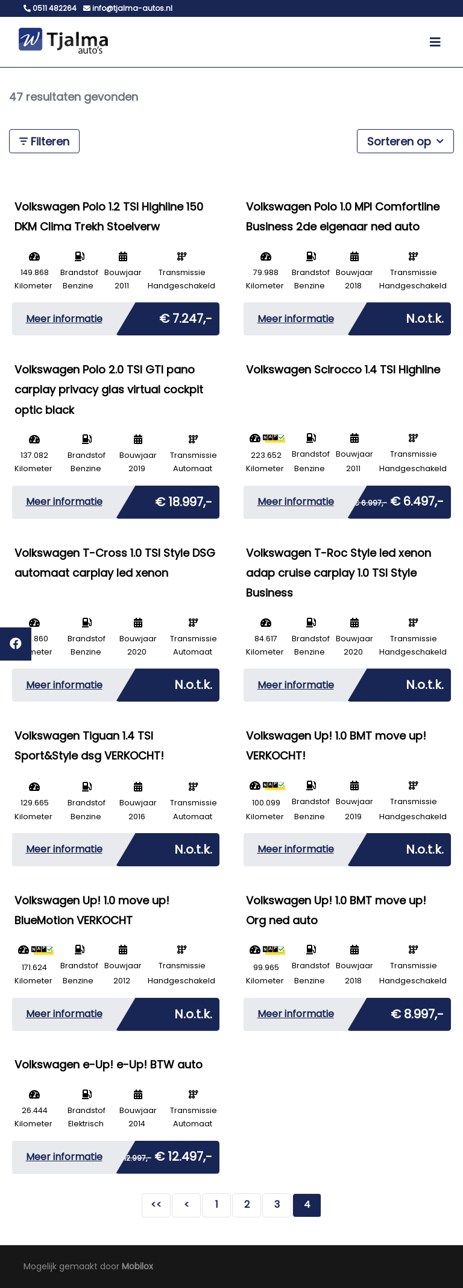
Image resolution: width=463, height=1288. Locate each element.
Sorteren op (405, 141)
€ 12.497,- (164, 1154)
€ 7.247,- (185, 316)
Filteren (44, 141)
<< (156, 1204)
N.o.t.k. (425, 316)
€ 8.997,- (417, 1012)
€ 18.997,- (183, 499)
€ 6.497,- (398, 499)
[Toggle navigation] (435, 42)
